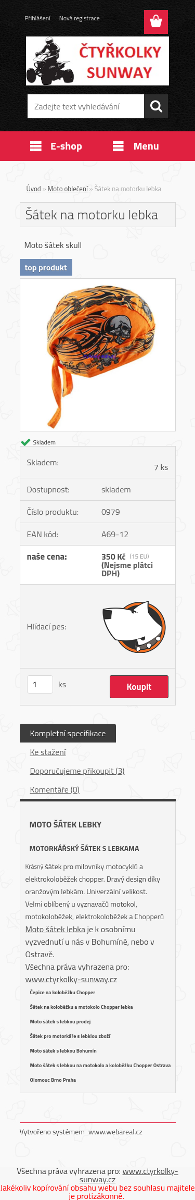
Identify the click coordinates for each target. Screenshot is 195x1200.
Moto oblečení (68, 188)
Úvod (34, 188)
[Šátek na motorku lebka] (97, 283)
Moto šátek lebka (55, 929)
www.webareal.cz (115, 1131)
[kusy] (40, 684)
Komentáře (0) (55, 789)
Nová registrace (79, 18)
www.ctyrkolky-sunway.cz (71, 979)
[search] (156, 106)
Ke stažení (48, 752)
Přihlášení (37, 18)
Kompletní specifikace (68, 733)
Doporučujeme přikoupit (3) (77, 770)
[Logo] (97, 61)
